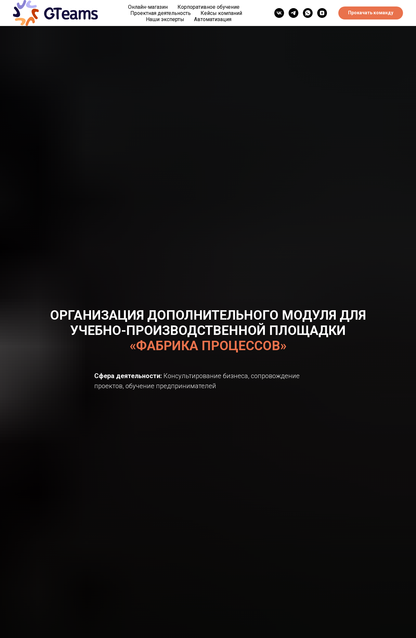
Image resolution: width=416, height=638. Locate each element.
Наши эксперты (165, 19)
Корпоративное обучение (208, 7)
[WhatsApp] (308, 13)
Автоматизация (212, 19)
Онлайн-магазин (148, 7)
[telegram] (293, 13)
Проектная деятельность (160, 13)
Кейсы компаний (221, 13)
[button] (370, 12)
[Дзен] (322, 13)
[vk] (279, 13)
